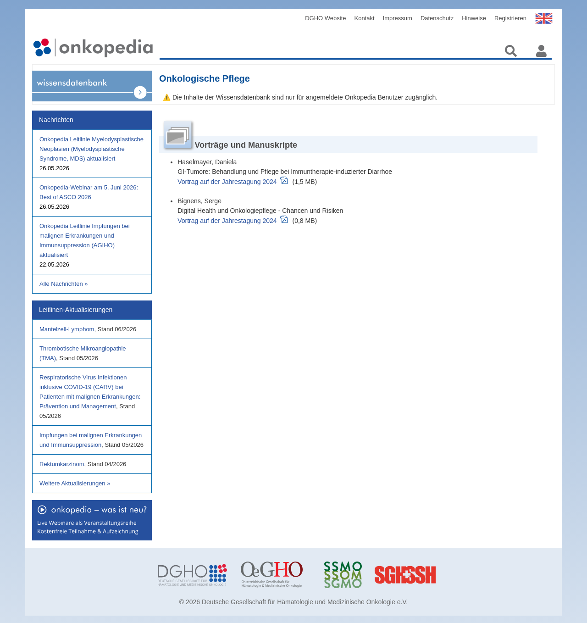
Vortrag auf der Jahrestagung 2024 (227, 181)
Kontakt (364, 18)
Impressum (397, 18)
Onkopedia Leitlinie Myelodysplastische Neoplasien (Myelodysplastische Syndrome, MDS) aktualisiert (91, 149)
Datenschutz (437, 18)
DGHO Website (325, 18)
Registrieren (510, 18)
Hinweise (474, 18)
